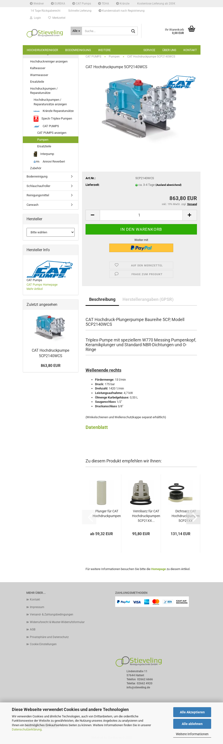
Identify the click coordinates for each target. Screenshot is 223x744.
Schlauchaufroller (38, 186)
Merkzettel (56, 17)
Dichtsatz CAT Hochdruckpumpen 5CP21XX (186, 516)
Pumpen (42, 139)
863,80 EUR (50, 365)
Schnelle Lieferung (79, 10)
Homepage (158, 569)
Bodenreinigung (78, 50)
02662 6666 (145, 679)
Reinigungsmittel (38, 195)
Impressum (37, 607)
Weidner (37, 3)
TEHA (103, 3)
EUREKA (58, 3)
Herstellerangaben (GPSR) (148, 299)
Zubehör (35, 168)
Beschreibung (102, 299)
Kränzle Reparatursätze (54, 111)
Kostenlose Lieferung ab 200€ (156, 3)
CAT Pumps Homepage (42, 284)
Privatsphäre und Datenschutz (49, 637)
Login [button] (35, 17)
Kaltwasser (37, 68)
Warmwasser (39, 75)
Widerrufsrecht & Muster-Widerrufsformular (57, 622)
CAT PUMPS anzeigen (51, 132)
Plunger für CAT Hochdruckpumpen (107, 513)
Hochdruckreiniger (42, 50)
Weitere (104, 50)
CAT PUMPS (46, 126)
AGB (32, 629)
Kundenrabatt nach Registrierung (122, 10)
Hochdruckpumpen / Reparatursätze (44, 91)
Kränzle (122, 3)
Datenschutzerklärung (26, 729)
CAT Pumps (81, 3)
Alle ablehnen (192, 724)
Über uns (169, 50)
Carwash (32, 204)
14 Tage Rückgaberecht (45, 10)
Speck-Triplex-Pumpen (53, 119)
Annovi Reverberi (49, 161)
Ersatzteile (37, 81)
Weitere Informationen (192, 734)
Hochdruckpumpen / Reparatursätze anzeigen (50, 102)
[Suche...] (76, 31)
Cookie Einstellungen (43, 644)
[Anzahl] (141, 215)
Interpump (44, 154)
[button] (93, 215)
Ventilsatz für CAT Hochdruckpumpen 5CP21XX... (146, 516)
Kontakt (190, 50)
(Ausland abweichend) (168, 185)
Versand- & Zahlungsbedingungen (51, 614)
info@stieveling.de (138, 687)
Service (149, 50)
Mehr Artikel (35, 289)
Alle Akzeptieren (192, 712)
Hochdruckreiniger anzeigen (49, 61)
